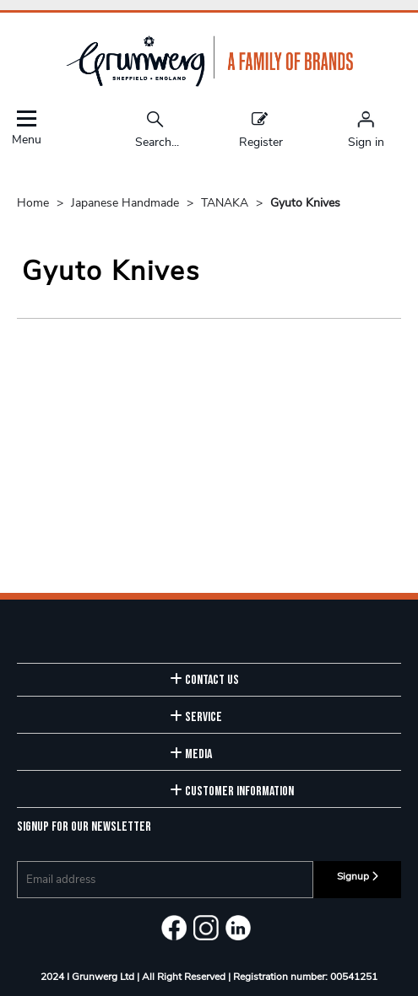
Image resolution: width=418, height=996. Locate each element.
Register (261, 129)
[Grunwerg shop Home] (209, 83)
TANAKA (226, 203)
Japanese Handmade (126, 203)
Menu (26, 128)
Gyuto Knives (305, 203)
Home (34, 203)
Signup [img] (357, 876)
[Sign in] (366, 129)
